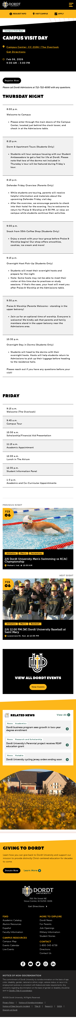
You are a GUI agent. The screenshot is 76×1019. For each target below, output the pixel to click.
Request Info (18, 14)
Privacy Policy (8, 1002)
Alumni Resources (12, 924)
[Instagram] (45, 964)
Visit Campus (40, 14)
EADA (59, 1006)
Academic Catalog (12, 920)
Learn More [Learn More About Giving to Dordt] (32, 870)
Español (7, 928)
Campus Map (9, 941)
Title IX (37, 1006)
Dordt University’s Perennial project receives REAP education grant (37, 745)
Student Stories (47, 936)
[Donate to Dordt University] (11, 870)
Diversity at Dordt (10, 1010)
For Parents (45, 924)
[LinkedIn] (53, 964)
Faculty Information (13, 932)
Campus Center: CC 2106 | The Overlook (32, 47)
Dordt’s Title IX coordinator (20, 991)
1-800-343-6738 (48, 945)
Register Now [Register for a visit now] (12, 80)
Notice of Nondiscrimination (31, 1002)
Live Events (8, 949)
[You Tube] (30, 964)
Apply (59, 14)
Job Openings (47, 928)
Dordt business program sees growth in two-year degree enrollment (37, 729)
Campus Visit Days (14, 31)
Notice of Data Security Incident (16, 1006)
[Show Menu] (71, 5)
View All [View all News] (63, 714)
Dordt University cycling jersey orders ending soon (37, 759)
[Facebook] (23, 964)
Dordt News (46, 920)
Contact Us (45, 953)
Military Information (50, 932)
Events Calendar (11, 945)
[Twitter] (38, 964)
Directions (45, 949)
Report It (49, 1006)
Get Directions (15, 51)
